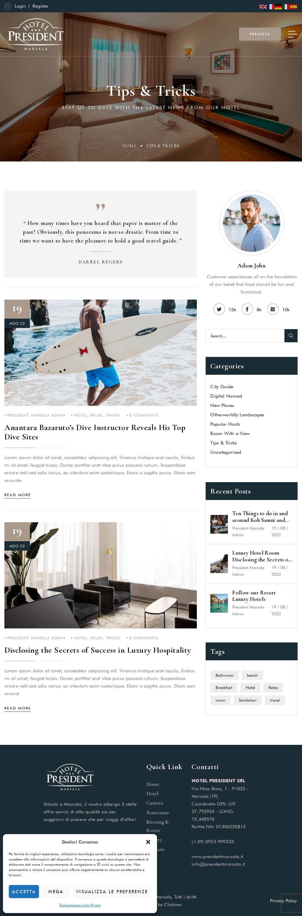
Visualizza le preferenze (112, 891)
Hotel (81, 415)
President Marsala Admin (36, 415)
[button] (148, 842)
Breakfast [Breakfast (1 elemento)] (224, 687)
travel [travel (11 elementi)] (275, 700)
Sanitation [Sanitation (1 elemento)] (248, 700)
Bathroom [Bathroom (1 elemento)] (224, 675)
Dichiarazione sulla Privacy (80, 905)
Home (130, 146)
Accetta (24, 891)
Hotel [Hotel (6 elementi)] (250, 687)
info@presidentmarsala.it (218, 864)
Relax (97, 415)
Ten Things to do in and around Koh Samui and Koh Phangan (260, 517)
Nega (55, 891)
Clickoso (173, 904)
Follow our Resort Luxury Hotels (254, 596)
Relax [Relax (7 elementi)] (273, 687)
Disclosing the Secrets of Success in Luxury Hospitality (97, 650)
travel (113, 415)
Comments (143, 415)
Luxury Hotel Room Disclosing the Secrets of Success (261, 556)
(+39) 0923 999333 (213, 841)
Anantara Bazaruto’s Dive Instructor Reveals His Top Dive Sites (95, 432)
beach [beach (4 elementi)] (252, 675)
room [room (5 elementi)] (220, 700)
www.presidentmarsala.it (217, 856)
